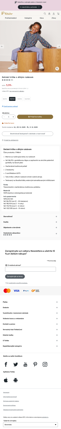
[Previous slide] (2, 46)
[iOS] (5, 381)
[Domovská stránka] (11, 13)
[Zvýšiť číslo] (13, 117)
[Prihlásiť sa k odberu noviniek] (15, 276)
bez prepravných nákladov (17, 91)
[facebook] (6, 365)
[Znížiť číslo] (4, 117)
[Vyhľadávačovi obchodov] (49, 14)
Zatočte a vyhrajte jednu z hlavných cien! (32, 2)
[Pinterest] (35, 365)
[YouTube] (25, 365)
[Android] (15, 381)
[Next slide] (59, 46)
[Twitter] (15, 365)
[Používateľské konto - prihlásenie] (54, 14)
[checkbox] (5, 99)
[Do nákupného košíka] (58, 14)
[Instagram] (45, 365)
